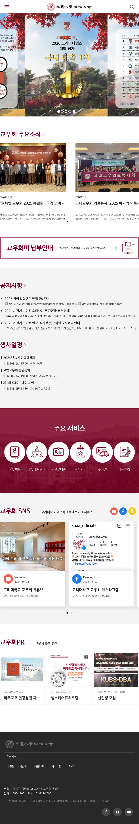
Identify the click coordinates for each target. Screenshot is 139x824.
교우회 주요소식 (22, 134)
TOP (129, 744)
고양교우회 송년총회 (16, 370)
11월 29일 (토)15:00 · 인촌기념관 (22, 363)
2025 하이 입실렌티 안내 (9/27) (27, 299)
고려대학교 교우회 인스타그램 (95, 590)
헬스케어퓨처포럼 (64, 698)
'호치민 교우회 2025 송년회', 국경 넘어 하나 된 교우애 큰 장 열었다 (52, 203)
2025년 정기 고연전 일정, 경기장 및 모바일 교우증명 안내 (42, 323)
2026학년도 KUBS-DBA (112, 692)
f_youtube (117, 812)
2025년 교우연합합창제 (19, 358)
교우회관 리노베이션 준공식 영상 (21, 596)
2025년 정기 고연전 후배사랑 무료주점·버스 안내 (37, 311)
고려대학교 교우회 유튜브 (23, 590)
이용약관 (39, 766)
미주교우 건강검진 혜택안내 (22, 698)
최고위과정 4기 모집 (61, 692)
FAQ (71, 766)
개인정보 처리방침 (17, 766)
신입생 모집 (107, 698)
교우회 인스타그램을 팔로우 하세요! (91, 596)
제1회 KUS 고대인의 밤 (18, 383)
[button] (67, 613)
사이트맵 (56, 766)
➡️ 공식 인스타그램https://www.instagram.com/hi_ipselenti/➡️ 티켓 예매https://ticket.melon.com (63, 304)
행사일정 (13, 344)
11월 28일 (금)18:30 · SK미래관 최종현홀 (26, 388)
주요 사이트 (69, 756)
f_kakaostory (128, 812)
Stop (74, 111)
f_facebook (106, 812)
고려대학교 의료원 (13, 692)
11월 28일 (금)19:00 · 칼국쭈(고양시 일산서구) (30, 376)
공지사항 (13, 285)
